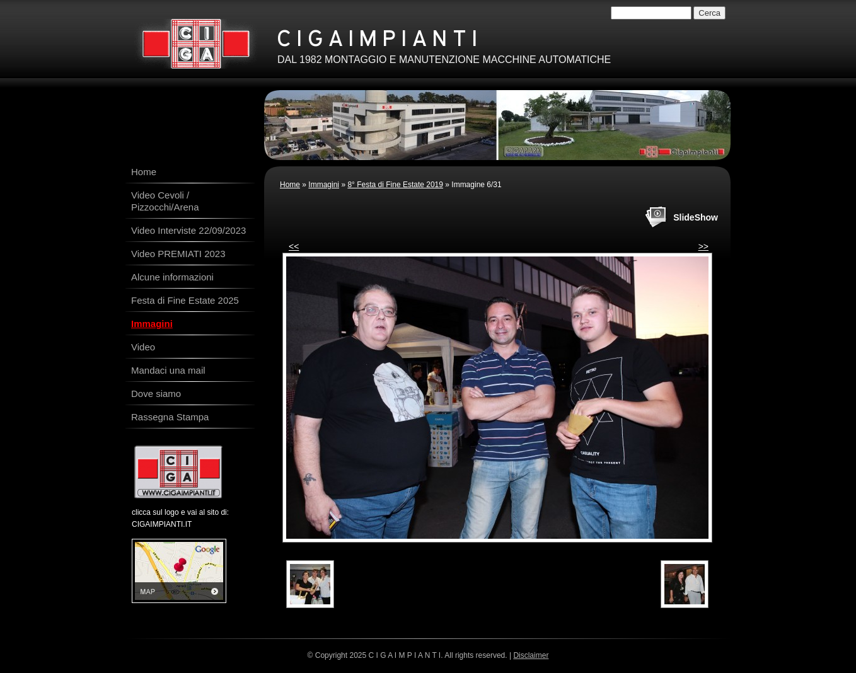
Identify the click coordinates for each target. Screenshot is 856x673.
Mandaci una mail (168, 370)
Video (143, 347)
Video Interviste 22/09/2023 (188, 230)
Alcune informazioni (172, 277)
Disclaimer (530, 655)
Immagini (323, 184)
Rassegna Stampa (170, 416)
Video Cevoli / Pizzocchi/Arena (165, 201)
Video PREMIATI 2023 (178, 253)
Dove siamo (156, 393)
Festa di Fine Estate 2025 (185, 300)
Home (290, 184)
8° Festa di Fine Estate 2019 (395, 184)
